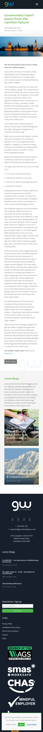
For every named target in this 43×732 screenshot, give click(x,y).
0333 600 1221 (22, 526)
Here (11, 353)
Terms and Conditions (10, 631)
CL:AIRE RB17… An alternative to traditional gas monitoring (20, 561)
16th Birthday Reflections (12, 583)
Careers (5, 635)
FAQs (4, 638)
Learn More (32, 724)
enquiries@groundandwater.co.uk (22, 529)
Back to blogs (11, 361)
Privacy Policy (7, 624)
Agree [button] (21, 724)
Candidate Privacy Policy (11, 627)
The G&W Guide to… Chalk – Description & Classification (18, 573)
